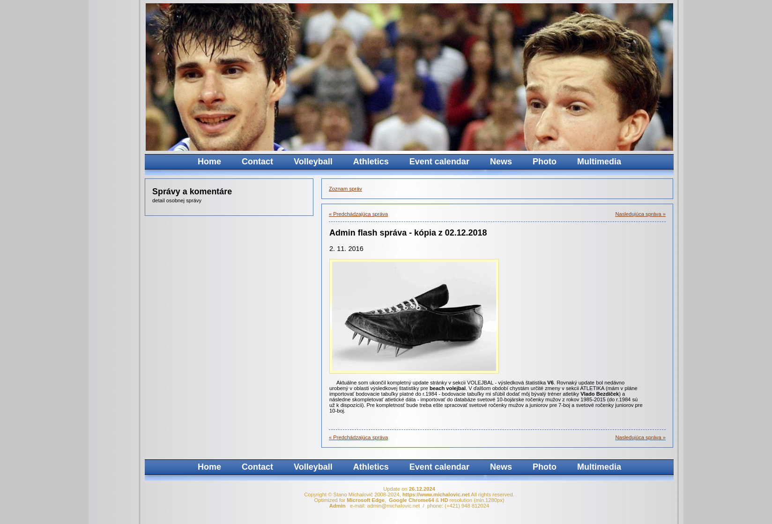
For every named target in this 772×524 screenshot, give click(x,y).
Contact (257, 161)
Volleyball (313, 161)
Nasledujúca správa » (640, 214)
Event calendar (439, 161)
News (501, 161)
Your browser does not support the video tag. (503, 77)
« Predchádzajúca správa (358, 214)
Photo (545, 161)
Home (209, 161)
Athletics (371, 161)
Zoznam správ (345, 189)
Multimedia (599, 161)
